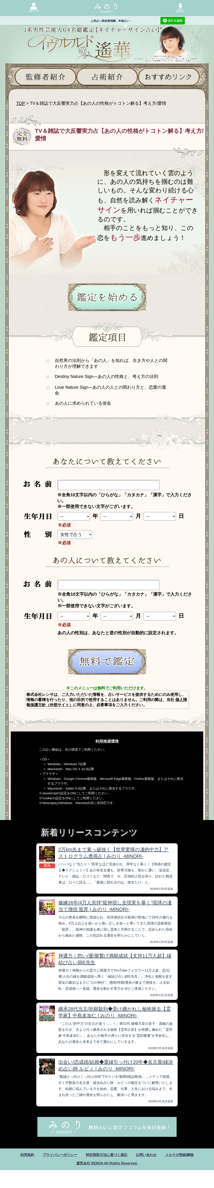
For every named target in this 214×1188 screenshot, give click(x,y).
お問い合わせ (146, 1155)
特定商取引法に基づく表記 (106, 1155)
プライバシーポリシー (60, 1155)
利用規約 (27, 1155)
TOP (20, 103)
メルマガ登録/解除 (179, 1155)
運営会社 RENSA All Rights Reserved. (106, 1163)
